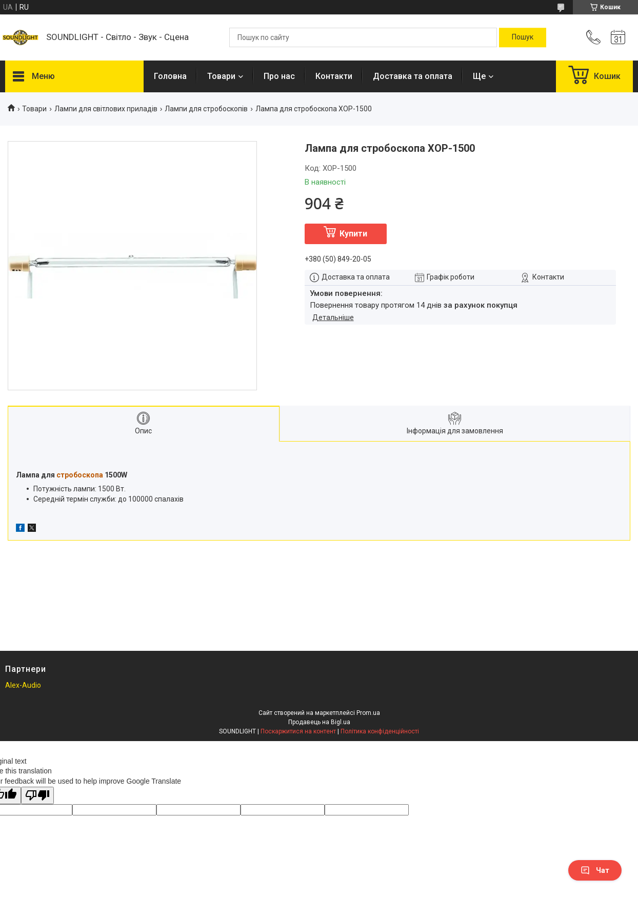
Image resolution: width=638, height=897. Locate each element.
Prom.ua (368, 712)
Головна (170, 76)
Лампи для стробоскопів (206, 109)
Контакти (333, 76)
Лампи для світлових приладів (105, 109)
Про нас (279, 76)
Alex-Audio (23, 685)
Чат (595, 870)
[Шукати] (522, 37)
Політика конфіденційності (380, 731)
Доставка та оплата (412, 76)
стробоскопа (79, 475)
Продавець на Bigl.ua (319, 722)
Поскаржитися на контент (298, 731)
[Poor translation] (37, 796)
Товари (221, 76)
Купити (353, 233)
